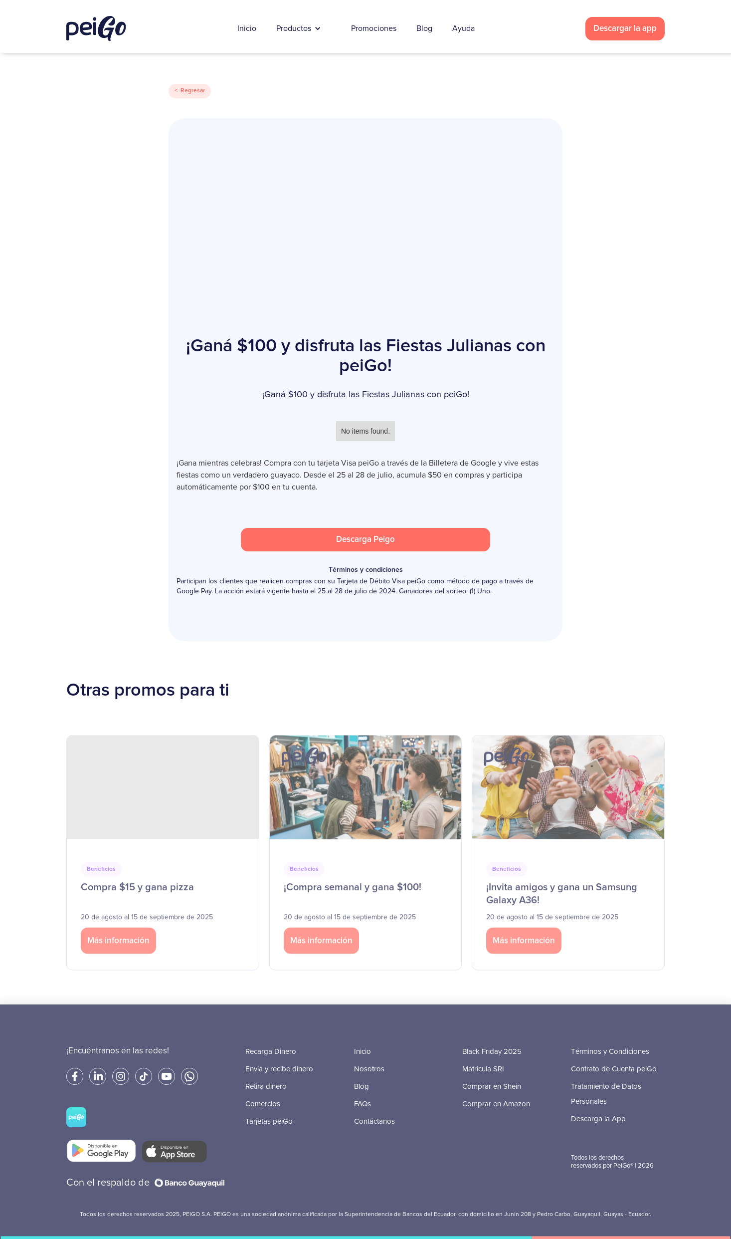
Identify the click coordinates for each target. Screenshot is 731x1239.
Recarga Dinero (270, 1051)
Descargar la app (625, 28)
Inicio (246, 28)
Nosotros (369, 1069)
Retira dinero (266, 1086)
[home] (96, 28)
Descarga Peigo (365, 539)
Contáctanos (374, 1121)
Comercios (262, 1104)
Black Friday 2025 (492, 1051)
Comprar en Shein (491, 1086)
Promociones (373, 28)
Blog (424, 28)
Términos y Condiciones (610, 1051)
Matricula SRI (483, 1069)
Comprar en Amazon (496, 1104)
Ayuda (463, 28)
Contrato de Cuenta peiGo (614, 1069)
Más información (118, 957)
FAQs (362, 1104)
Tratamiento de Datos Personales (606, 1094)
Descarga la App (598, 1119)
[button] (303, 28)
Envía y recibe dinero (279, 1069)
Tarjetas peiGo (269, 1121)
